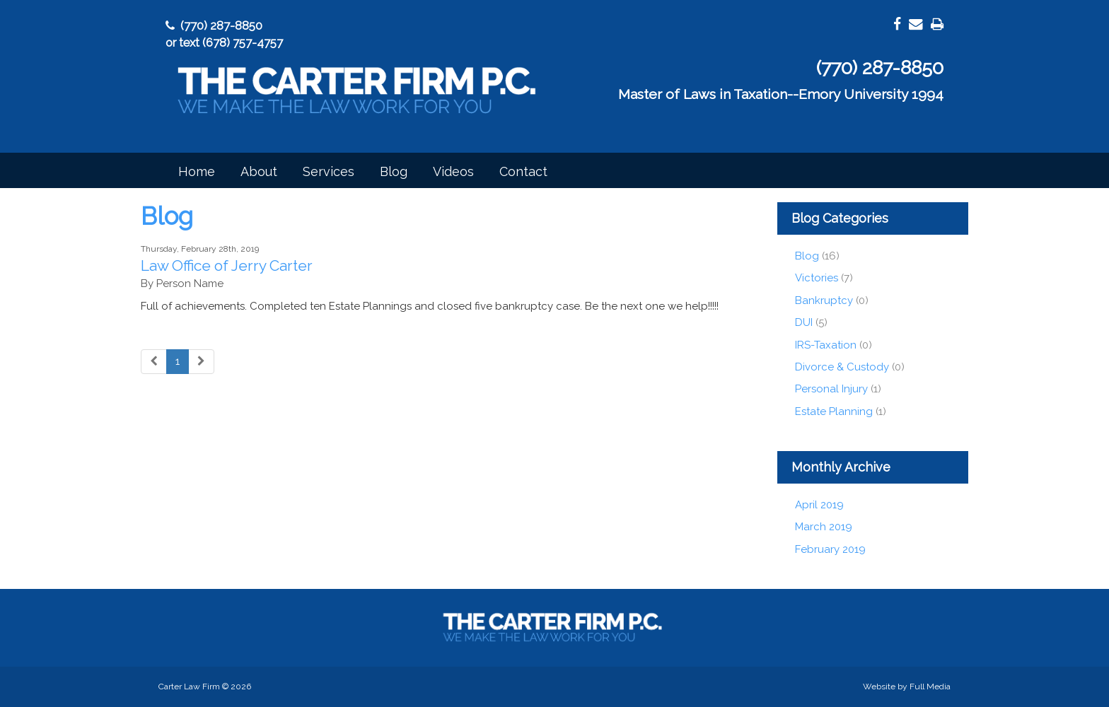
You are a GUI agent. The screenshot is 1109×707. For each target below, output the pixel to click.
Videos (453, 171)
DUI (804, 322)
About (258, 171)
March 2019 (823, 526)
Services (328, 171)
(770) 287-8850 (214, 25)
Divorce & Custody (842, 367)
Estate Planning (834, 411)
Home (196, 171)
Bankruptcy (825, 300)
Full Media (930, 686)
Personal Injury (831, 388)
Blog (393, 171)
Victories (816, 277)
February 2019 (830, 549)
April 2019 (819, 504)
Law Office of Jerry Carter (227, 265)
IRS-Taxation (826, 345)
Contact (523, 171)
